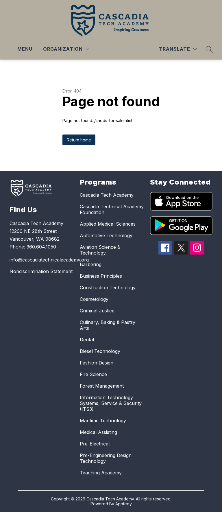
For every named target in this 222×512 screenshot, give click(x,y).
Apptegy (123, 503)
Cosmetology (94, 299)
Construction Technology (108, 287)
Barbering (90, 264)
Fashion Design (96, 363)
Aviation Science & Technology (100, 250)
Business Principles (101, 276)
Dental (87, 339)
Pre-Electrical (95, 444)
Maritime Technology (103, 420)
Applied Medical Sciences (108, 224)
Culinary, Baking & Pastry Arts (107, 325)
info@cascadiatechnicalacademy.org (42, 260)
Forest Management (102, 386)
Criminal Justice (97, 311)
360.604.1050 (41, 247)
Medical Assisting (98, 432)
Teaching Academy (101, 473)
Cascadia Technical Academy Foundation (112, 209)
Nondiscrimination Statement (41, 271)
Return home (79, 139)
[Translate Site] (178, 49)
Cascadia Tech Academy (107, 195)
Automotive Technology (106, 235)
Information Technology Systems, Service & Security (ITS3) (111, 403)
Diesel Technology (100, 351)
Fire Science (93, 374)
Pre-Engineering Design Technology (106, 458)
